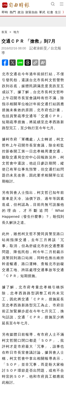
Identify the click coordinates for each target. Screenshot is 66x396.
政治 (21, 12)
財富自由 (31, 12)
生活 (58, 12)
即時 (5, 12)
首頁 (4, 32)
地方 (16, 32)
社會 (50, 12)
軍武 (42, 12)
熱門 (13, 12)
